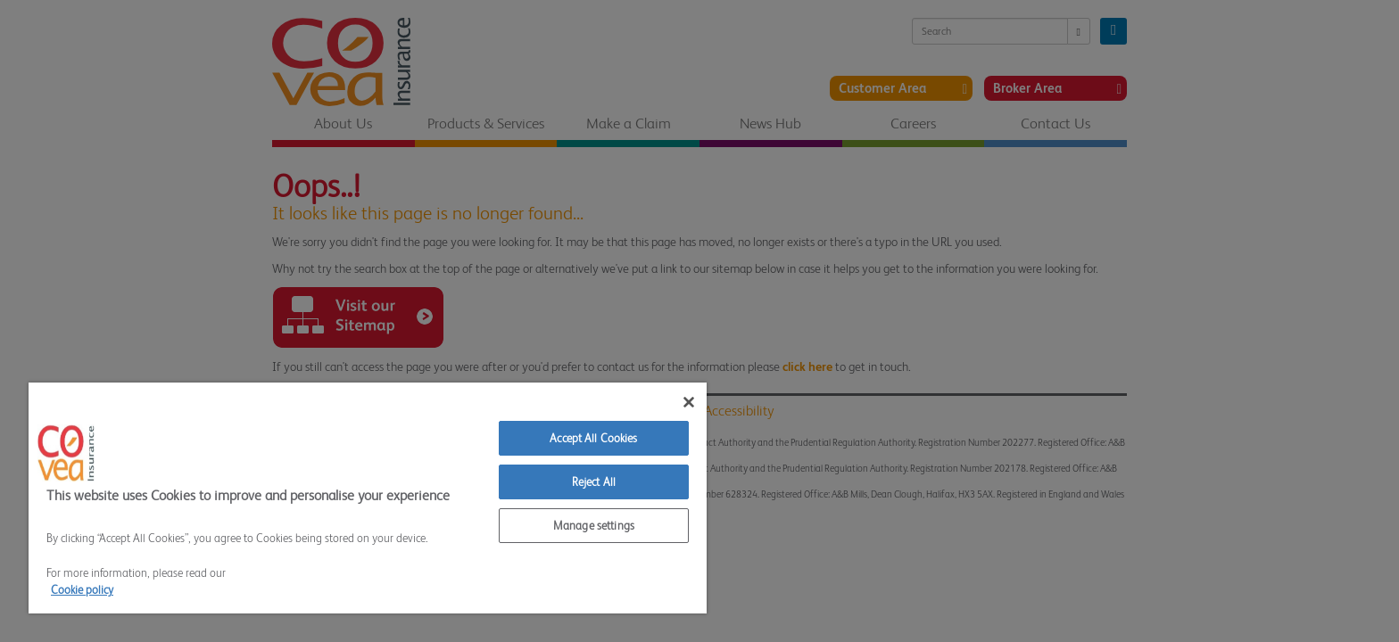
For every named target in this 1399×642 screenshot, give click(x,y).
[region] (368, 498)
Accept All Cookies (593, 438)
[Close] (688, 402)
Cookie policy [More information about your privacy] (82, 590)
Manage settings (593, 525)
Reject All (594, 482)
